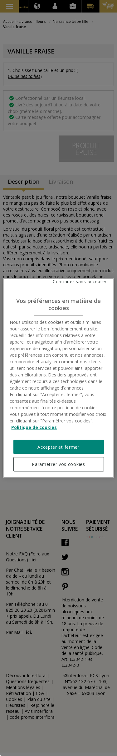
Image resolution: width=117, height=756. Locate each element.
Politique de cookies (34, 427)
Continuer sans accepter (80, 281)
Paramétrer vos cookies (58, 464)
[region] (58, 378)
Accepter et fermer (58, 447)
